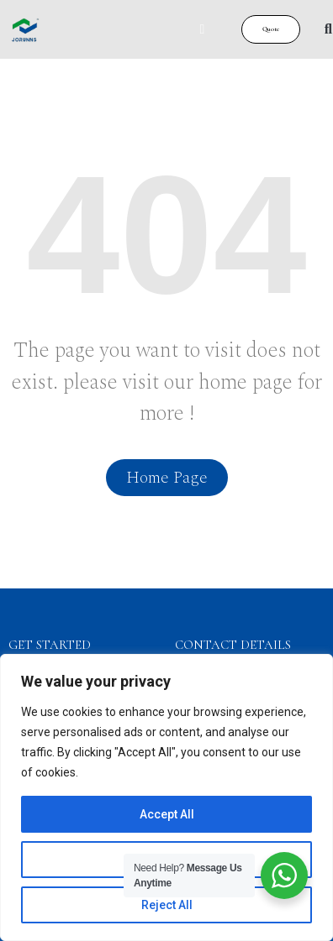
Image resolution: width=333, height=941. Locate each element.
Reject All (167, 905)
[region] (166, 797)
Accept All (167, 814)
